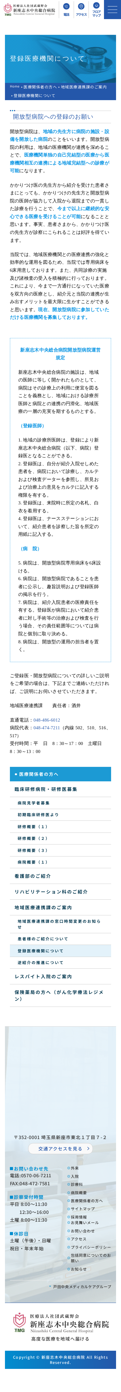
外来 (76, 1168)
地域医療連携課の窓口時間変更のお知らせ (59, 924)
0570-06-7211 (36, 1175)
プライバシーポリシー (91, 1262)
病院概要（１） (34, 862)
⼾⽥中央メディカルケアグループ (75, 1309)
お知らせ (81, 1291)
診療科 (78, 1187)
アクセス (81, 1250)
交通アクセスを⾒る (60, 1148)
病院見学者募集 (34, 803)
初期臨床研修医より (38, 814)
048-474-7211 (46, 727)
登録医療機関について (41, 951)
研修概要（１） (34, 826)
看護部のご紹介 (33, 876)
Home (16, 87)
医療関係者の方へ (42, 87)
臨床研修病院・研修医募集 (46, 789)
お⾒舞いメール (88, 1231)
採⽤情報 (81, 1224)
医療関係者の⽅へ (91, 1206)
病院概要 (81, 1196)
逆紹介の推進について (41, 962)
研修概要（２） (34, 838)
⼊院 (76, 1177)
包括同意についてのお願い (91, 1278)
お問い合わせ (86, 1240)
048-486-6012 (46, 720)
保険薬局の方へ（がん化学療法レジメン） (59, 995)
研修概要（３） (34, 850)
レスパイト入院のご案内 (43, 976)
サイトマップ (86, 1215)
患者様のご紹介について (43, 939)
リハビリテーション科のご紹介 (51, 891)
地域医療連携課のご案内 (86, 87)
